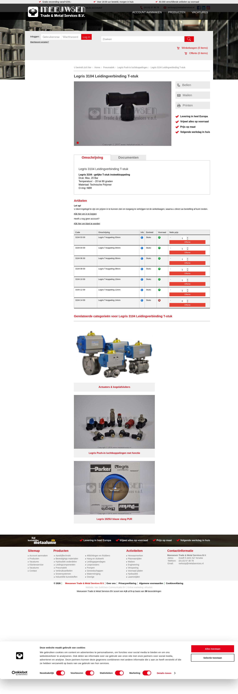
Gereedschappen (95, 416)
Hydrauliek (133, 419)
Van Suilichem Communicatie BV (110, 433)
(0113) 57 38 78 (186, 406)
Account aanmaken (147, 12)
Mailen (184, 95)
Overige (90, 422)
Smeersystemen (63, 419)
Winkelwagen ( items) (192, 47)
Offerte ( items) (196, 53)
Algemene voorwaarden (151, 429)
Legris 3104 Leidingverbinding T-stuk (168, 67)
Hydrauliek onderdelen (66, 407)
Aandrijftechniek (63, 401)
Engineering (133, 410)
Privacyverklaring (127, 429)
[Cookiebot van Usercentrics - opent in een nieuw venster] (19, 688)
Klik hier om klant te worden (87, 223)
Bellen (184, 85)
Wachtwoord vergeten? (39, 42)
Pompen (91, 413)
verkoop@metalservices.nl (191, 409)
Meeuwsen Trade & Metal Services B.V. (84, 429)
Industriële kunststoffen (66, 422)
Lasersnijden (134, 422)
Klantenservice (36, 410)
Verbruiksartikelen (64, 416)
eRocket (148, 433)
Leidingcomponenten (65, 410)
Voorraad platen (135, 416)
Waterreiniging (93, 419)
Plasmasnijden (135, 404)
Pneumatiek (108, 67)
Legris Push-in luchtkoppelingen (132, 67)
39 (146, 436)
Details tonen (164, 688)
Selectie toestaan (212, 672)
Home (97, 67)
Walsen (131, 407)
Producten (176, 12)
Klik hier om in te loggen (85, 214)
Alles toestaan (212, 663)
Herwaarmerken (135, 401)
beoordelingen (154, 436)
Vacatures (200, 12)
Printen (185, 105)
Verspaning (133, 413)
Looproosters (93, 410)
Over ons (111, 429)
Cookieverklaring (174, 429)
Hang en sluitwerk (95, 404)
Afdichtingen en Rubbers (98, 401)
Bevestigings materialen (67, 404)
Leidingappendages (96, 407)
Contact (33, 416)
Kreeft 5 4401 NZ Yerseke (191, 403)
